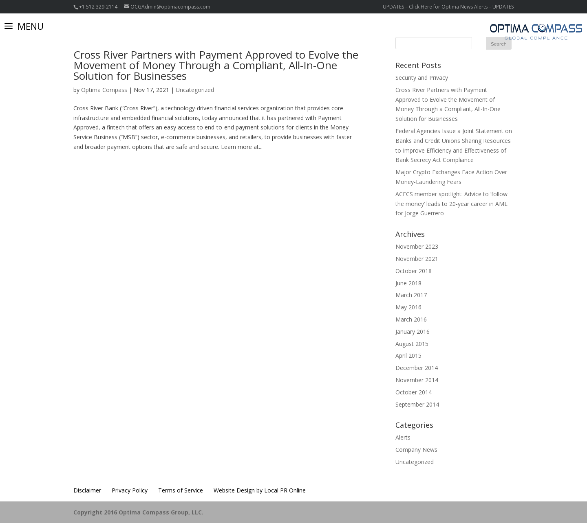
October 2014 (413, 392)
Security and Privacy (421, 77)
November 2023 (416, 246)
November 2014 (416, 380)
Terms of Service (180, 490)
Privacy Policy (130, 490)
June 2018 (408, 283)
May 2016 (408, 307)
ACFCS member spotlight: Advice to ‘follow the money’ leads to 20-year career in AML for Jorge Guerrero (451, 203)
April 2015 (408, 355)
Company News (416, 449)
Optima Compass (104, 90)
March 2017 (411, 295)
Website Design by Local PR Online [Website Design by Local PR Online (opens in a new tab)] (260, 490)
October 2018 (413, 271)
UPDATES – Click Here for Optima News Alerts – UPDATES (448, 6)
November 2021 (416, 259)
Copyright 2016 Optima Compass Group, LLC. (138, 512)
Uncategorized (195, 90)
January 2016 (412, 331)
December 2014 (416, 368)
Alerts (402, 437)
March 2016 (411, 319)
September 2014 (417, 404)
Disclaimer (87, 490)
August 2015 (411, 344)
